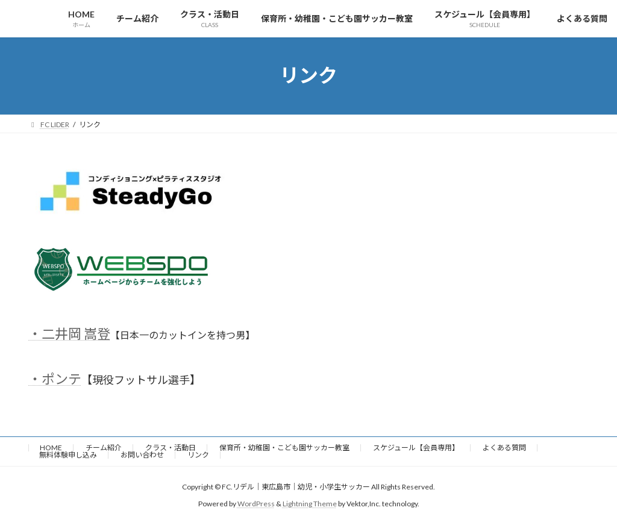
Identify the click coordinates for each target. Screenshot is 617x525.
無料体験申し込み (68, 454)
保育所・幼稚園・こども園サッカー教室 (284, 447)
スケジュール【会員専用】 (416, 447)
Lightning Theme (310, 503)
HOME (51, 447)
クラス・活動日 (170, 447)
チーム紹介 (104, 447)
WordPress (256, 503)
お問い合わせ (142, 454)
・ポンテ (54, 379)
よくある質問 (504, 447)
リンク (198, 454)
